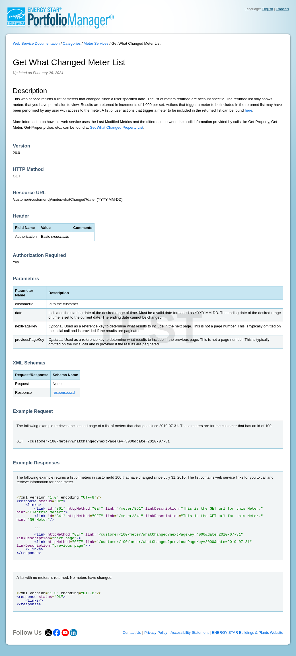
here (248, 110)
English (267, 9)
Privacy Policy (155, 632)
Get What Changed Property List (116, 127)
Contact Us (132, 632)
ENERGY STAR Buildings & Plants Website (247, 632)
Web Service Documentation (36, 43)
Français (282, 9)
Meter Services (96, 43)
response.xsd (64, 392)
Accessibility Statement (189, 632)
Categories (72, 43)
